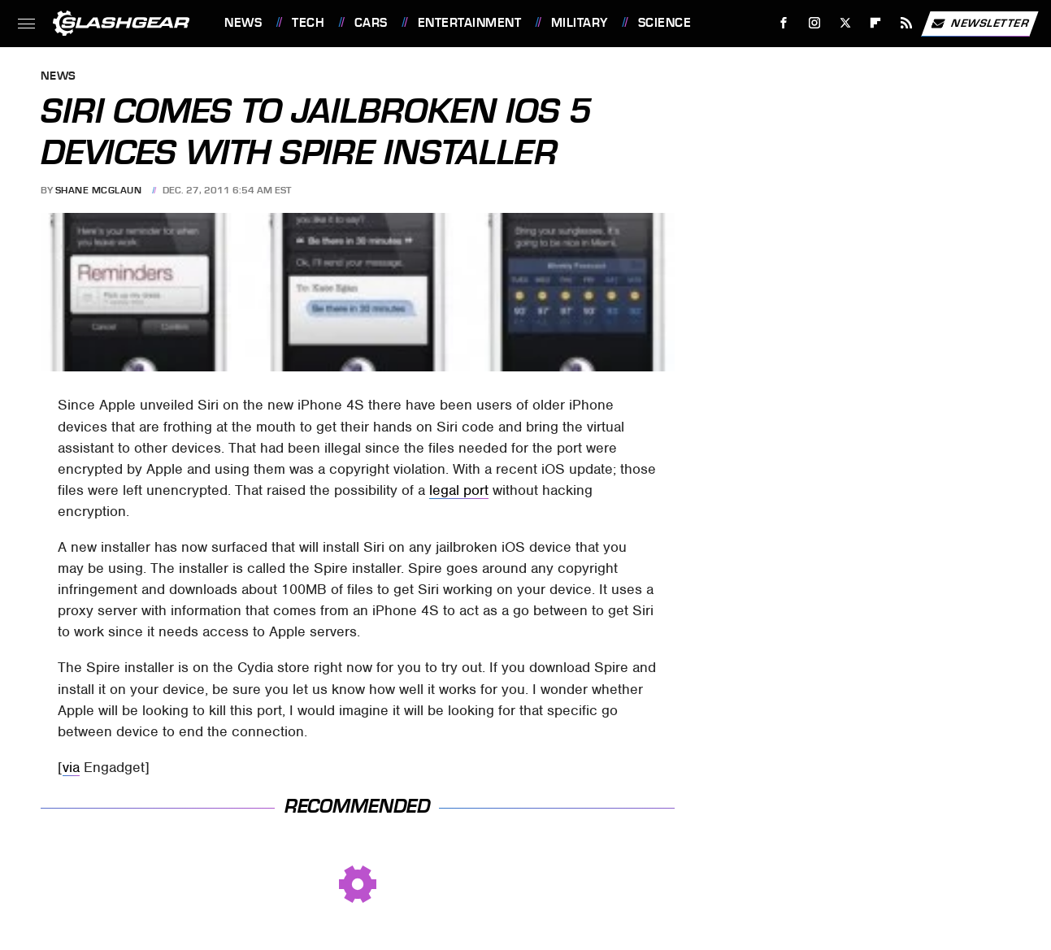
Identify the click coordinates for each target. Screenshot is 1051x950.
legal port (459, 490)
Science (665, 22)
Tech (308, 22)
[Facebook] (784, 23)
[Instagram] (815, 23)
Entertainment (470, 22)
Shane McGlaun (98, 190)
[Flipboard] (876, 23)
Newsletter (979, 23)
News (243, 22)
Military (579, 22)
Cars (371, 22)
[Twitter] (845, 23)
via (71, 767)
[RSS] (907, 23)
